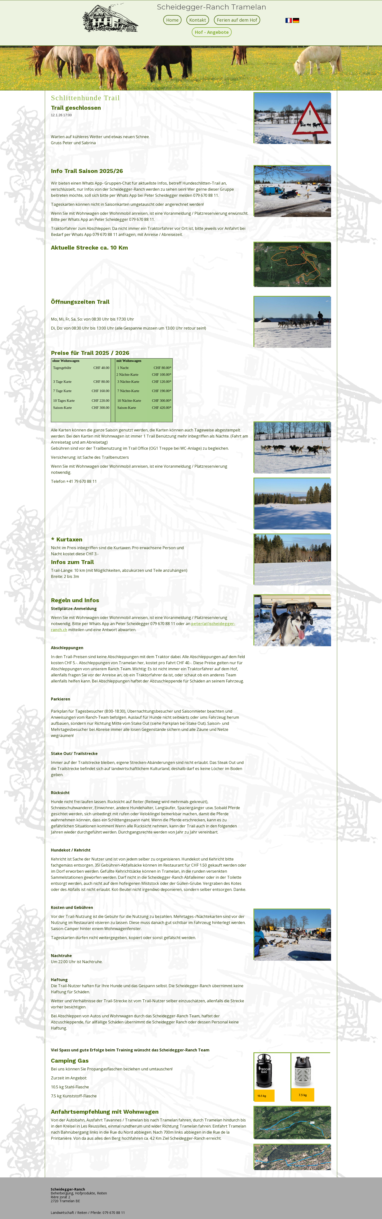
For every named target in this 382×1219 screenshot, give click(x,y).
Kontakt (197, 20)
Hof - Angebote (212, 32)
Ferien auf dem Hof (237, 20)
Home (172, 20)
